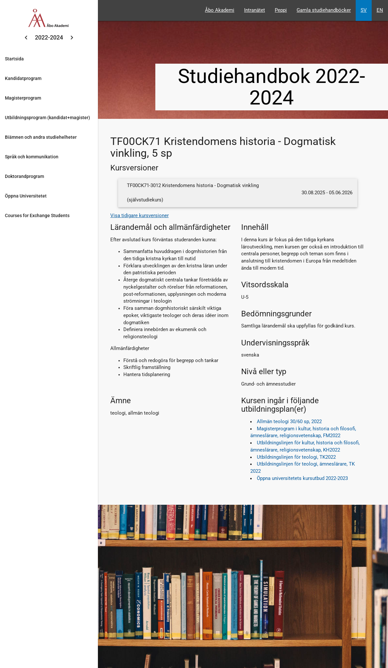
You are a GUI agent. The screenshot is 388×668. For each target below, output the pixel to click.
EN (380, 10)
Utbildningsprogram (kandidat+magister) (47, 117)
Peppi (281, 10)
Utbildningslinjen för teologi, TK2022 (296, 457)
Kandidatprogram (23, 78)
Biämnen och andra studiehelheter (41, 137)
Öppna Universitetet (26, 196)
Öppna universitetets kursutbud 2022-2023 (302, 478)
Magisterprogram (23, 98)
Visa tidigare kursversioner (139, 215)
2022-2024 (49, 37)
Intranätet (254, 10)
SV (364, 10)
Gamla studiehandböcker (324, 10)
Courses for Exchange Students (37, 215)
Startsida (14, 58)
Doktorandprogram (24, 176)
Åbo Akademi (219, 10)
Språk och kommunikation (31, 156)
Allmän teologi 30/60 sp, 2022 (289, 421)
